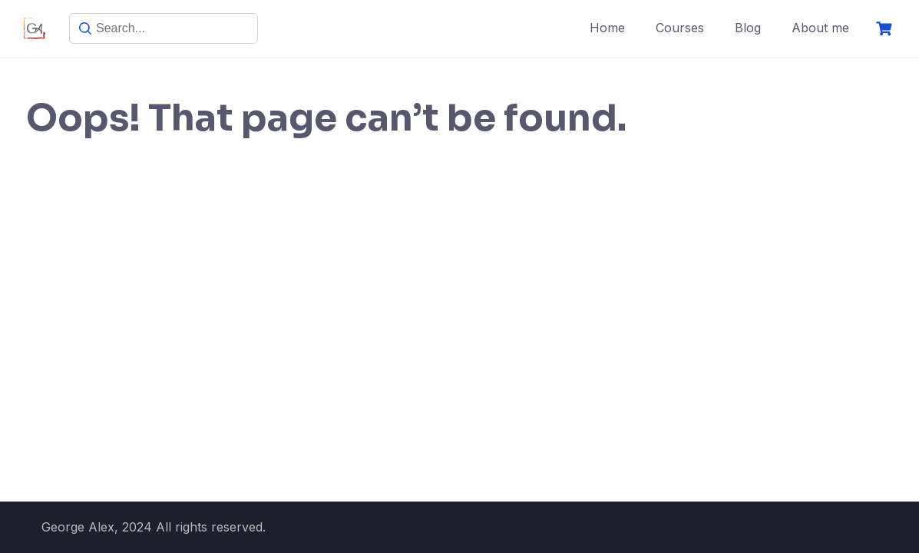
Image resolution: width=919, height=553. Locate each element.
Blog (748, 27)
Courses (680, 27)
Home (607, 27)
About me (820, 27)
